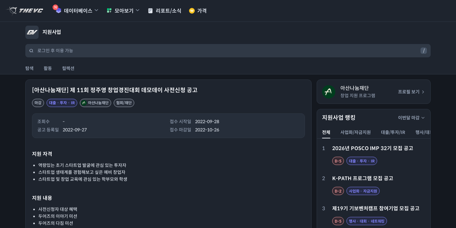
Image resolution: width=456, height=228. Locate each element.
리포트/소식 (164, 11)
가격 (198, 11)
